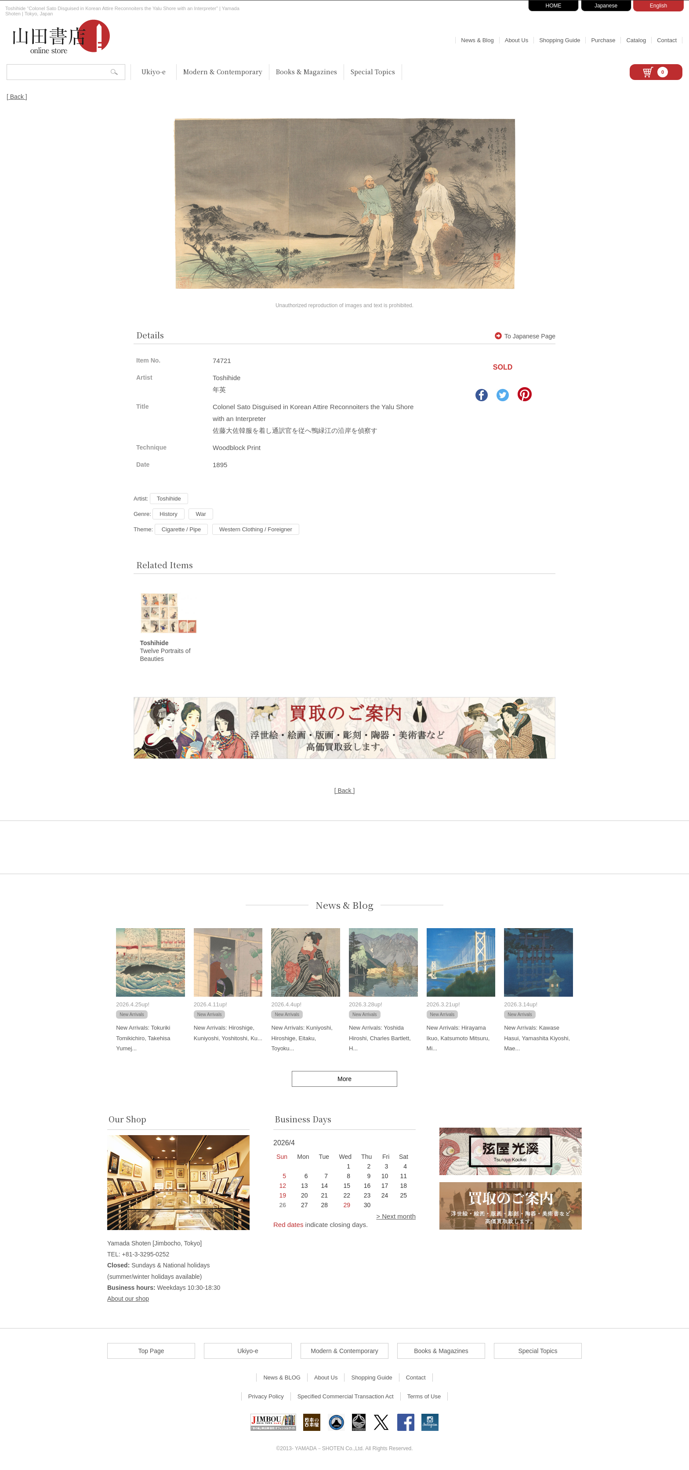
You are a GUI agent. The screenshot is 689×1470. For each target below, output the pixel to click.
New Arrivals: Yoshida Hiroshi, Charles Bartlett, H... (380, 1039)
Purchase (603, 40)
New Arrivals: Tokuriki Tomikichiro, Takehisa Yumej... (143, 1039)
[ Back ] (17, 96)
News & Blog (477, 40)
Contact (667, 40)
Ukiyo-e (153, 71)
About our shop (128, 1299)
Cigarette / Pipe (181, 529)
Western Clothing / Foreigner (255, 529)
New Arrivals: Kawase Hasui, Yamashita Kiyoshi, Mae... (537, 1039)
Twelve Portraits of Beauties (165, 651)
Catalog (636, 40)
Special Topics (373, 71)
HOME (554, 6)
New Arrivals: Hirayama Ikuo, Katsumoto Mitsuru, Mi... (458, 1039)
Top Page (151, 1351)
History (168, 514)
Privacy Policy (266, 1397)
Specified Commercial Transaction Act (345, 1397)
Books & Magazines (306, 71)
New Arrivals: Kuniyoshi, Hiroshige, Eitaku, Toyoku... (301, 1039)
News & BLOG (282, 1378)
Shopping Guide (559, 40)
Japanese (606, 6)
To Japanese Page (525, 336)
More (344, 1079)
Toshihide (169, 498)
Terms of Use (424, 1397)
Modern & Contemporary (222, 71)
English (658, 6)
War (201, 514)
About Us (516, 40)
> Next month (396, 1217)
